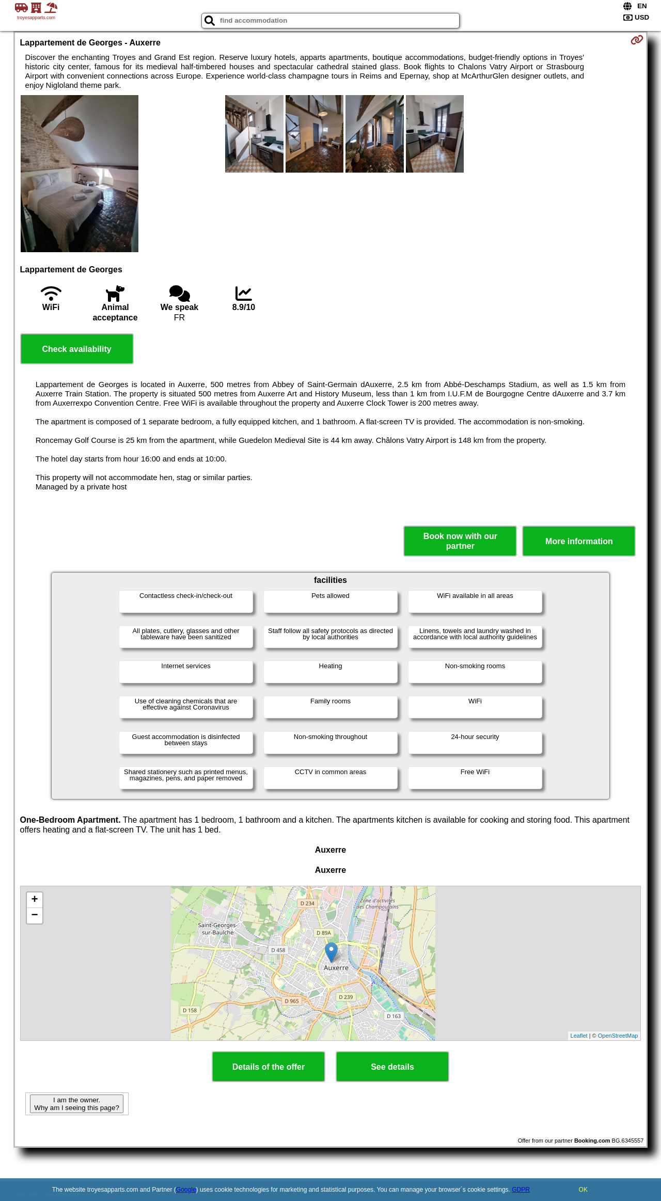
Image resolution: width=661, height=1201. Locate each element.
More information (579, 541)
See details (392, 1067)
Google (186, 1189)
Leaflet (579, 1036)
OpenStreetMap (618, 1036)
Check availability (76, 349)
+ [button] (34, 900)
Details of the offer (268, 1067)
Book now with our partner (460, 541)
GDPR (521, 1189)
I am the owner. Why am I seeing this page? (76, 1104)
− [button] (34, 915)
